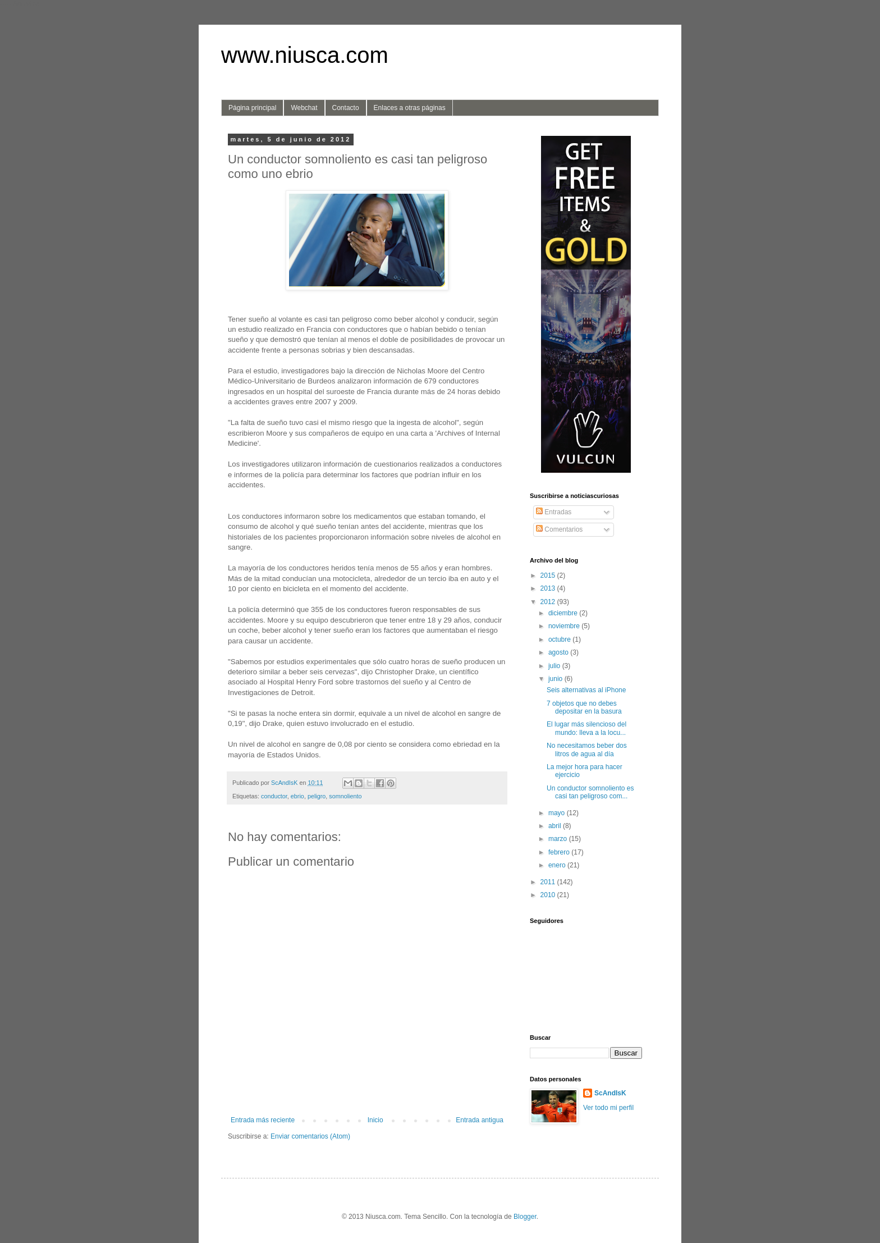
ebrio (297, 796)
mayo (557, 813)
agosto (559, 652)
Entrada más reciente (263, 1120)
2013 (548, 588)
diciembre (563, 613)
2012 (548, 602)
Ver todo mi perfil (608, 1108)
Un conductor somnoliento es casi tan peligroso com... (590, 792)
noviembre (564, 626)
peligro (317, 796)
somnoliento (345, 796)
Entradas (553, 512)
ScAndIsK (610, 1093)
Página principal (252, 108)
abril (555, 826)
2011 (548, 882)
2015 (548, 575)
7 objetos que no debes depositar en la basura (584, 707)
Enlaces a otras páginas (410, 108)
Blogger (525, 1217)
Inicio (375, 1120)
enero (557, 865)
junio (556, 679)
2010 (548, 895)
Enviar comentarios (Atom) (310, 1136)
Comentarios (559, 529)
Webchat (304, 108)
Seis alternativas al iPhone (586, 690)
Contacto (345, 108)
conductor (274, 796)
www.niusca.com (304, 55)
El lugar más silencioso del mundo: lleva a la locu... (586, 728)
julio (555, 666)
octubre (560, 639)
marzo (558, 839)
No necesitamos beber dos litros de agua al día (587, 749)
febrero (559, 852)
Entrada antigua (479, 1120)
